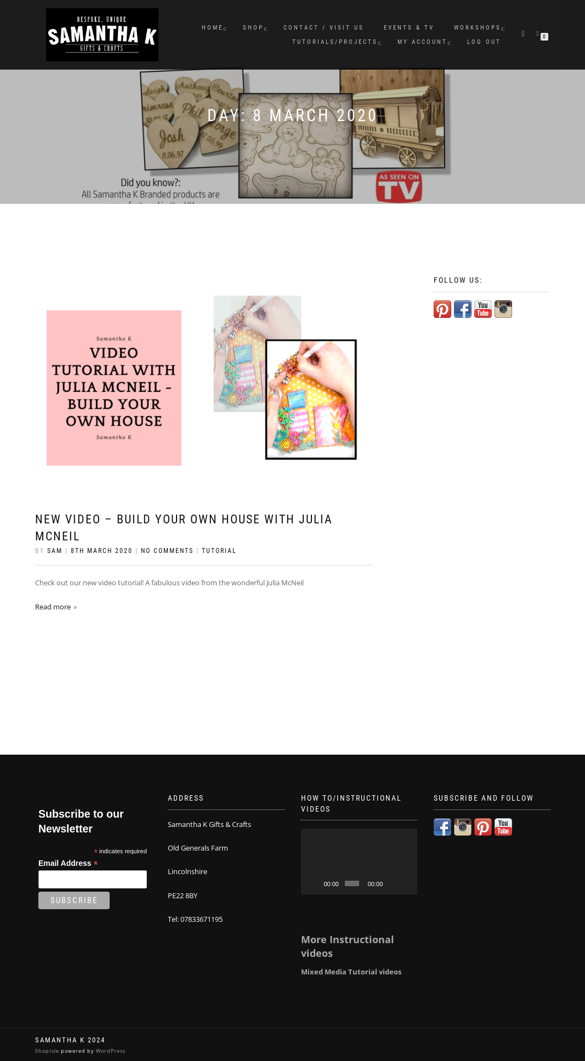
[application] (359, 861)
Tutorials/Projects (335, 41)
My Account (422, 41)
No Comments (167, 551)
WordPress (110, 1050)
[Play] (315, 883)
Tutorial (219, 551)
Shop (253, 27)
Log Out (484, 41)
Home (212, 27)
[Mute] (392, 883)
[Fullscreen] (406, 883)
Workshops (477, 27)
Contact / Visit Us (323, 27)
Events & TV (409, 27)
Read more (53, 607)
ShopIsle (48, 1050)
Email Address (68, 863)
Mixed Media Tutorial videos (351, 972)
